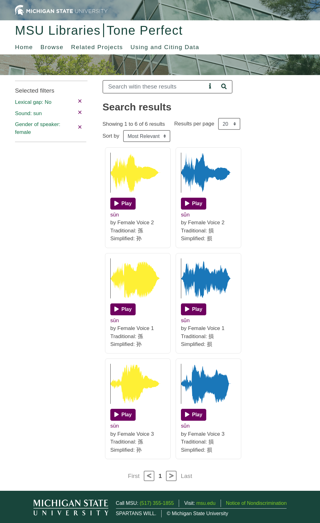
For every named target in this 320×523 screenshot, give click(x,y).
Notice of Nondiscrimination (256, 503)
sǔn (185, 215)
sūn (114, 215)
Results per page (194, 124)
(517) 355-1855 (157, 503)
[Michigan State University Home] (61, 10)
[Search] (154, 87)
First (133, 476)
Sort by (110, 136)
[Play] (123, 204)
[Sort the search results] (146, 136)
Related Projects (97, 47)
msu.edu (205, 503)
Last (186, 476)
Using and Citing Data (165, 47)
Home (24, 47)
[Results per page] (229, 124)
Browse (52, 47)
